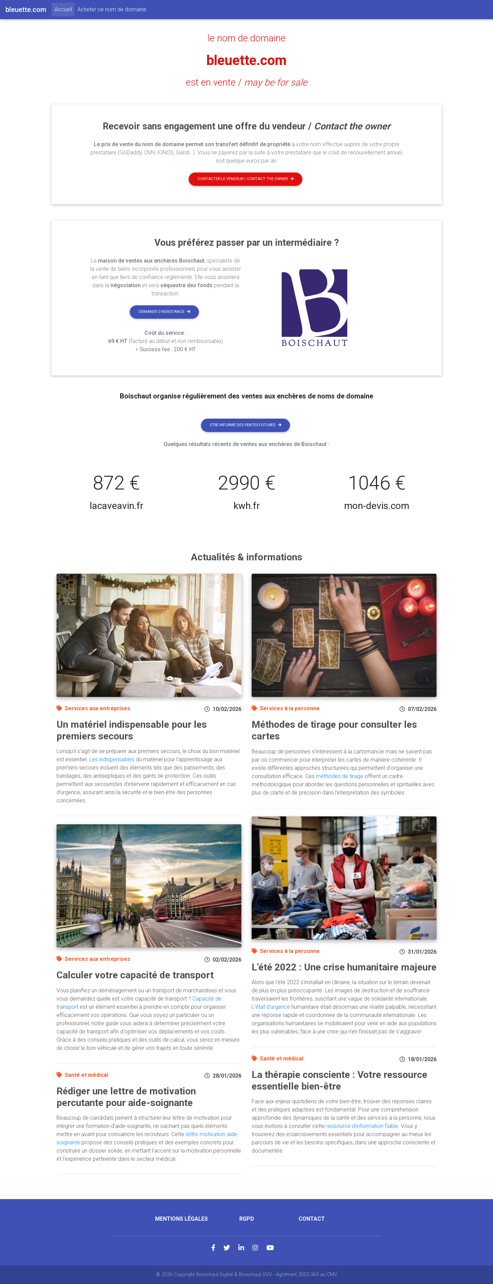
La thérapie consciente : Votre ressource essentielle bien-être (339, 1080)
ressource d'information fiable (362, 1126)
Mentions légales (181, 1219)
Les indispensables (112, 759)
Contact (312, 1219)
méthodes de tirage (339, 776)
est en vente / (246, 82)
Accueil (64, 9)
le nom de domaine (247, 38)
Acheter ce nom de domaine (111, 9)
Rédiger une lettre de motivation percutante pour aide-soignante (126, 1096)
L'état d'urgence (271, 1007)
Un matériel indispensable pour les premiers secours (131, 730)
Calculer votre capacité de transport (135, 975)
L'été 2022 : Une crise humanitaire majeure (344, 967)
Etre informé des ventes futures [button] (245, 425)
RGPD (246, 1219)
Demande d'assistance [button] (164, 311)
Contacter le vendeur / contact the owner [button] (246, 179)
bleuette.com (246, 60)
